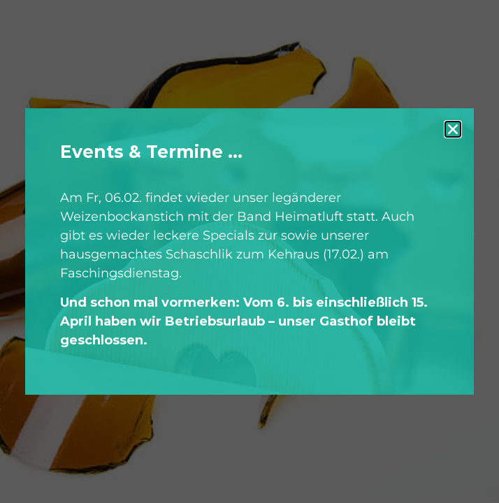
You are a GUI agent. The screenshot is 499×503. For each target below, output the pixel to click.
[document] (249, 251)
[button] (453, 129)
